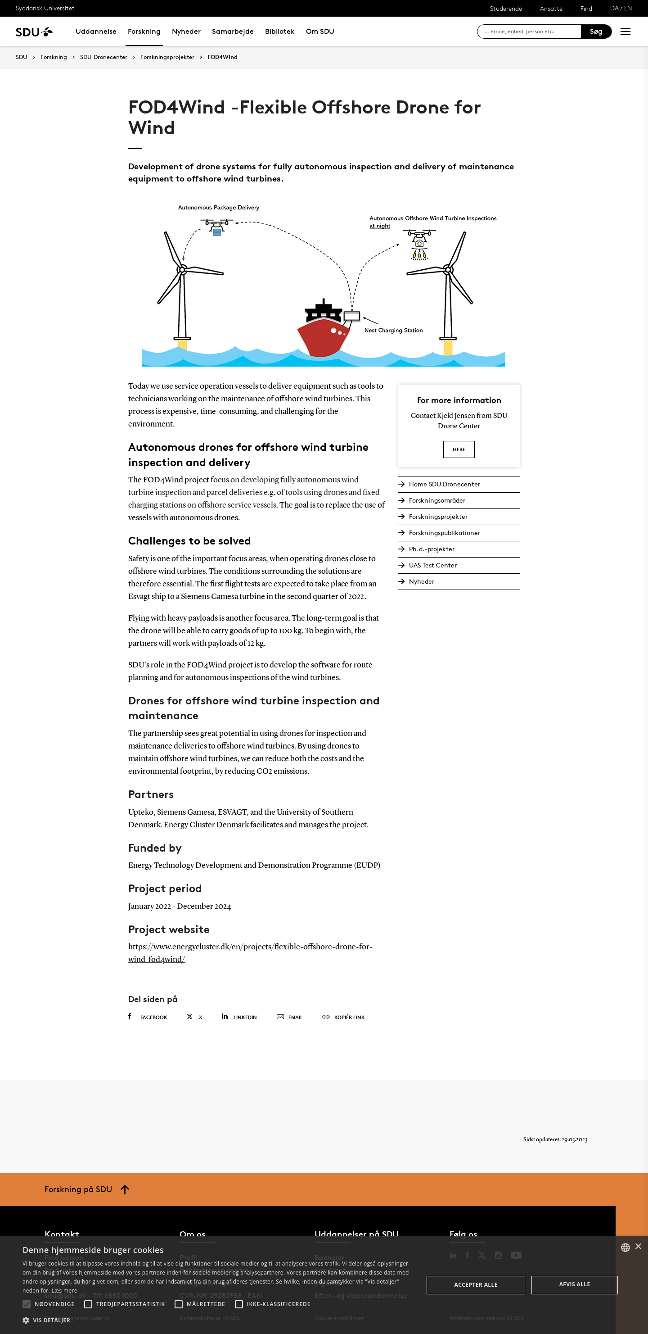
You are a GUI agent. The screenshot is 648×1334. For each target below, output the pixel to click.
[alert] (324, 1285)
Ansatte (551, 8)
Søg (596, 31)
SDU (21, 57)
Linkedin (239, 1017)
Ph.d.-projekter (431, 549)
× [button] (637, 1246)
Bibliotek (280, 31)
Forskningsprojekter (167, 57)
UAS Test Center (433, 565)
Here (459, 449)
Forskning (144, 31)
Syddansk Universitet (45, 8)
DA (614, 8)
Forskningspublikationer (444, 532)
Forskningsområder (437, 500)
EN (628, 8)
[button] (27, 1304)
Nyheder (186, 31)
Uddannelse (96, 31)
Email (289, 1017)
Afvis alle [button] (574, 1284)
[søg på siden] (532, 31)
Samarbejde (233, 31)
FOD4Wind (222, 57)
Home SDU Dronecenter (444, 484)
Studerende (506, 8)
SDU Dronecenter (103, 57)
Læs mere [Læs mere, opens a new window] (64, 1290)
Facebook (147, 1017)
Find (586, 8)
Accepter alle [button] (476, 1285)
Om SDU (320, 31)
